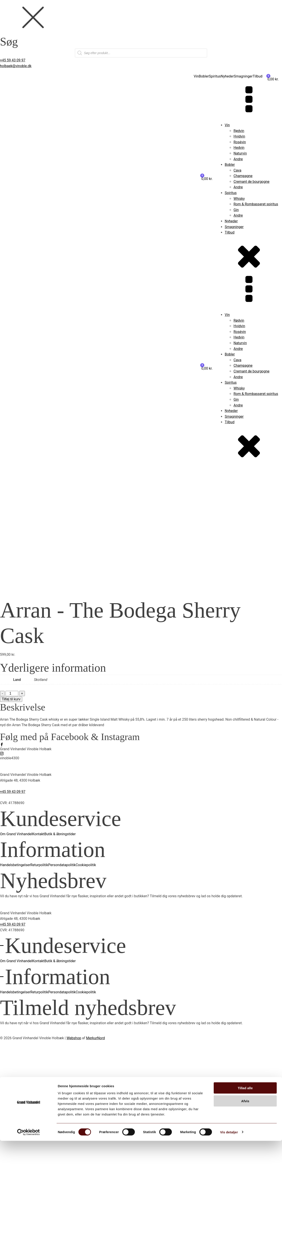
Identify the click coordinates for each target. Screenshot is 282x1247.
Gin (236, 210)
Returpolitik (39, 1062)
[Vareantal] (12, 890)
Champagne (243, 176)
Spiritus (215, 76)
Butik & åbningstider (60, 1031)
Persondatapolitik (62, 1062)
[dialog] (141, 28)
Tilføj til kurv (11, 896)
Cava (237, 170)
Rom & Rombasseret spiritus (256, 204)
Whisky (239, 198)
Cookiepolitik (86, 1062)
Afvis (245, 1207)
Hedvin (239, 147)
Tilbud (257, 76)
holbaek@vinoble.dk (16, 66)
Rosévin (240, 142)
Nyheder (227, 76)
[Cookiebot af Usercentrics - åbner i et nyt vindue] (28, 1238)
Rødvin (239, 131)
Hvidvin (239, 136)
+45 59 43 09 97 (12, 60)
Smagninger (243, 76)
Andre (238, 159)
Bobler (204, 76)
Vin (196, 76)
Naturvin (240, 153)
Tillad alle (245, 1194)
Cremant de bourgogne (251, 181)
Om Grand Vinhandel (16, 1031)
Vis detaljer (229, 1238)
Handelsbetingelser (15, 1062)
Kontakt (38, 1031)
